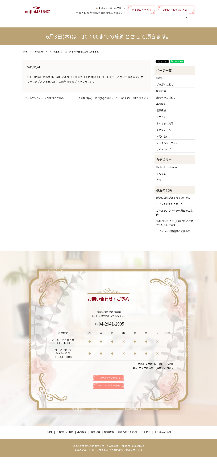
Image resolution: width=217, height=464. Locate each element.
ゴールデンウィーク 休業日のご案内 (44, 95)
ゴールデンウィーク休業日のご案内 (174, 209)
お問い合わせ (163, 133)
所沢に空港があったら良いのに (173, 194)
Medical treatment (167, 163)
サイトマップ (163, 146)
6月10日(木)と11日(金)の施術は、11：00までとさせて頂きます (113, 95)
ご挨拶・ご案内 (68, 18)
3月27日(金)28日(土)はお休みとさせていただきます (174, 219)
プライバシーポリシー (168, 139)
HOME (50, 18)
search (192, 18)
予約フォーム (163, 126)
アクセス (156, 18)
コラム (160, 176)
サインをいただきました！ (170, 200)
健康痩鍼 (117, 18)
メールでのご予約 (108, 378)
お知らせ (39, 48)
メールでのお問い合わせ (108, 390)
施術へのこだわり (137, 18)
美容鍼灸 (87, 18)
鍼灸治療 (102, 18)
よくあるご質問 (175, 18)
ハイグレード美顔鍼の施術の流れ (174, 228)
